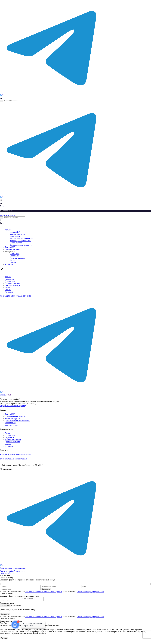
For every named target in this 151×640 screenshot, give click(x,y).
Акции (12, 260)
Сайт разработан (7, 573)
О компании (14, 254)
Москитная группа (17, 234)
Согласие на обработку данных (12, 571)
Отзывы (13, 262)
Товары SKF (15, 232)
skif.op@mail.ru (21, 459)
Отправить (5, 615)
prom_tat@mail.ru (7, 459)
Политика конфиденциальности (13, 568)
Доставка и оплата (12, 283)
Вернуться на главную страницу (13, 406)
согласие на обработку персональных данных (43, 592)
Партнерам (14, 256)
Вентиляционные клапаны (20, 241)
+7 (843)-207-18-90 (7, 215)
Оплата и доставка (12, 249)
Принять (4, 639)
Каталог (8, 230)
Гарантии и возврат (17, 258)
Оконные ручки (16, 243)
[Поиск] (1, 101)
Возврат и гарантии (13, 440)
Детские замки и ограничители (17, 421)
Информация (10, 251)
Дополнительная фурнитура (21, 245)
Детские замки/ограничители (21, 238)
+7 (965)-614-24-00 (23, 296)
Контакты (9, 264)
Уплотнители (15, 236)
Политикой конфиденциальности (90, 592)
